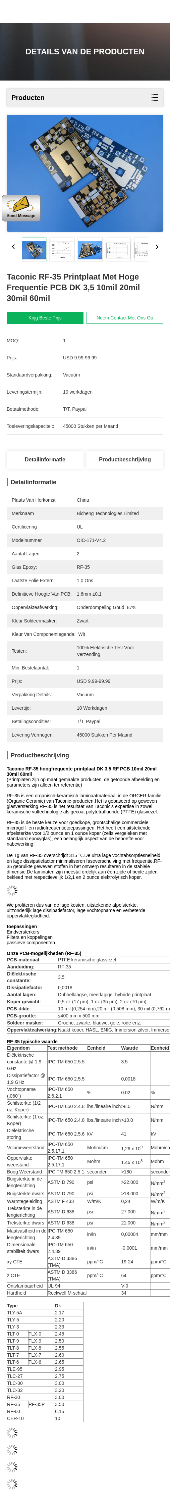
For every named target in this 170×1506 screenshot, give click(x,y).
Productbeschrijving (125, 459)
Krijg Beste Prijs (45, 317)
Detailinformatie (45, 459)
